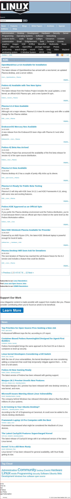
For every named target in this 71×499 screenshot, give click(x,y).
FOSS (3, 330)
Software (39, 36)
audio (21, 39)
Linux (3, 77)
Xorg (49, 52)
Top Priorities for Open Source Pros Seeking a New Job (29, 328)
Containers (4, 343)
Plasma (19, 77)
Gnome (60, 41)
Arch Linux (4, 383)
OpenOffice (27, 47)
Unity (49, 49)
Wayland (65, 49)
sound (32, 49)
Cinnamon (50, 39)
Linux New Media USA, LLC (62, 497)
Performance (9, 449)
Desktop (20, 33)
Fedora (4, 98)
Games (8, 372)
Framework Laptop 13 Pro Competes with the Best (26, 420)
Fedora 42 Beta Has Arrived (15, 147)
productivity (7, 49)
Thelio (40, 49)
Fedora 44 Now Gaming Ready (16, 370)
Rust (14, 449)
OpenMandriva (10, 77)
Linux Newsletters (20, 281)
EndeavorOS (5, 139)
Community (27, 470)
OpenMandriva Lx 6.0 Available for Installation (24, 65)
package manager (42, 47)
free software (28, 476)
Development (33, 33)
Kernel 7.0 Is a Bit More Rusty (16, 446)
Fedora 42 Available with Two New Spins (21, 85)
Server (65, 33)
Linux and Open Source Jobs (15, 284)
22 (27, 273)
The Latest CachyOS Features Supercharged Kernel (27, 433)
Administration (8, 33)
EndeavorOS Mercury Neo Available (19, 127)
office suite (14, 47)
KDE (24, 44)
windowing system (9, 52)
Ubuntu (22, 409)
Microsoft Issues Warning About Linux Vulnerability (27, 394)
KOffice (32, 44)
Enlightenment (31, 41)
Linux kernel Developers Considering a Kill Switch (26, 354)
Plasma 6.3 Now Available (14, 168)
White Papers (37, 26)
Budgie (30, 39)
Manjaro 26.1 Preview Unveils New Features (23, 380)
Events (47, 470)
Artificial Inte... (6, 242)
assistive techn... (9, 39)
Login (67, 55)
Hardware (46, 33)
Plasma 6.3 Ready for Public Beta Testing (22, 186)
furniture (50, 41)
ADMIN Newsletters (20, 286)
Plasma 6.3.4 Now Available (15, 106)
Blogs (24, 26)
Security (56, 33)
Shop (15, 29)
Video (56, 49)
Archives (50, 26)
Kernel (3, 356)
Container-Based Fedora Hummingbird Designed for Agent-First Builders (33, 339)
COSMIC (61, 39)
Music (64, 44)
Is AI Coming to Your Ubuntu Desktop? (21, 407)
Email (19, 41)
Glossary (5, 497)
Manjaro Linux (11, 383)
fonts (42, 41)
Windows (19, 476)
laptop (8, 422)
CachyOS (10, 436)
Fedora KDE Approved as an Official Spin (22, 206)
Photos (56, 47)
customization (8, 41)
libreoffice (42, 44)
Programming (7, 36)
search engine (21, 49)
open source (9, 177)
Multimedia (54, 44)
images (15, 44)
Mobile (14, 474)
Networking (51, 36)
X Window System (28, 52)
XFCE (41, 52)
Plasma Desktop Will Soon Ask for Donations (24, 250)
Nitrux (4, 47)
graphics (5, 44)
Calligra (39, 39)
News (3, 26)
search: (2, 17)
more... (66, 80)
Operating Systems (25, 36)
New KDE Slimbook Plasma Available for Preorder (26, 230)
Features (14, 26)
